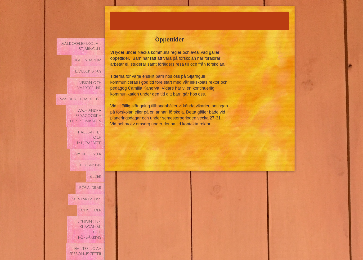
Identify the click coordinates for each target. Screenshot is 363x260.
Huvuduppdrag (87, 71)
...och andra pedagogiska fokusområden (85, 116)
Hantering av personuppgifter (85, 251)
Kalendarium (88, 60)
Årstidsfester (87, 154)
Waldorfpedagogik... (80, 99)
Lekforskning (87, 165)
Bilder (95, 177)
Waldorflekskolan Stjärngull (80, 46)
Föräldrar (90, 188)
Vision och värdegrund (89, 85)
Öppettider (91, 210)
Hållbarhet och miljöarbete (89, 138)
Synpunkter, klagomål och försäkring (89, 229)
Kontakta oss (86, 199)
